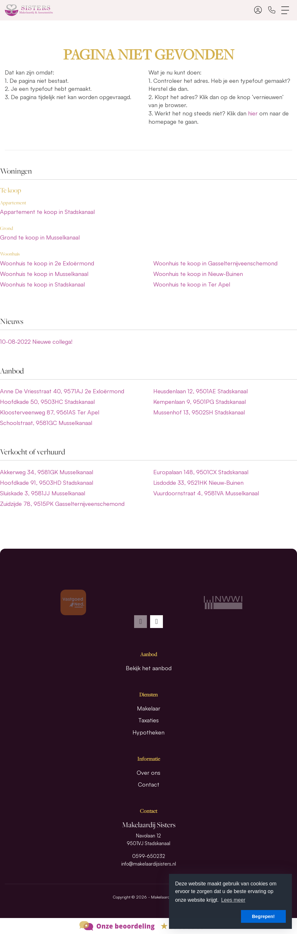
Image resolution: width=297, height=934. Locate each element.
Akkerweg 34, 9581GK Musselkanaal (46, 471)
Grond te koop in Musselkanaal (40, 237)
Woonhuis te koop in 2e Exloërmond (47, 263)
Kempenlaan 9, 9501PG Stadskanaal (199, 401)
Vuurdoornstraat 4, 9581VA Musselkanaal (206, 493)
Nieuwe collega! (36, 341)
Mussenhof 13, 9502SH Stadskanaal (199, 412)
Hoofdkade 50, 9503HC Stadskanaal (47, 401)
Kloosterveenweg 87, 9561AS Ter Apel (49, 412)
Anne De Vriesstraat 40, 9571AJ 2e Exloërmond (62, 391)
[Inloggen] (258, 10)
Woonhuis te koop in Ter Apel (191, 284)
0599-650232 (148, 856)
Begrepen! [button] (263, 916)
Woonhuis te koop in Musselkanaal (44, 273)
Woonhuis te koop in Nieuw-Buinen (198, 273)
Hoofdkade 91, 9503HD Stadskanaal (46, 482)
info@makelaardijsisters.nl (148, 864)
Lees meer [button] (233, 900)
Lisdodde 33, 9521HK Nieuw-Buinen (198, 482)
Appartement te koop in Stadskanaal (47, 211)
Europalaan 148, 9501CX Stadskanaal (200, 471)
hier (253, 113)
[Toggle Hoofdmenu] (285, 10)
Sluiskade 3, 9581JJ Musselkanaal (42, 493)
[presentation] (140, 621)
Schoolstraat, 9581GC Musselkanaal (46, 422)
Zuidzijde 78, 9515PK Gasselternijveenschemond (62, 503)
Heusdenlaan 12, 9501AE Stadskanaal (200, 391)
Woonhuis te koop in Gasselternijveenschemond (215, 263)
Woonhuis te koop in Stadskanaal (42, 284)
